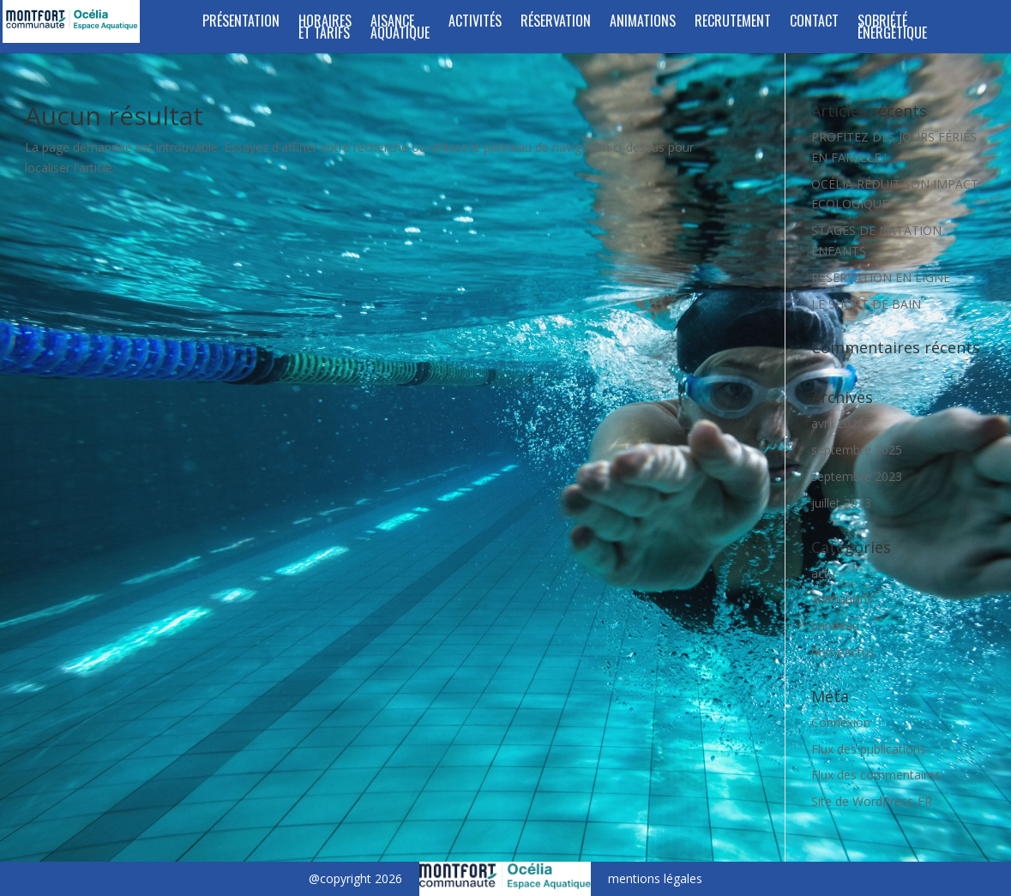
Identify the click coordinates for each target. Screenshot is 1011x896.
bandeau (835, 625)
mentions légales (655, 878)
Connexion (840, 722)
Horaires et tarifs (325, 29)
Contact (814, 23)
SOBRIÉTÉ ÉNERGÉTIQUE (892, 29)
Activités (475, 23)
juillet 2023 (841, 503)
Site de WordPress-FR (871, 801)
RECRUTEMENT (733, 23)
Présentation (241, 23)
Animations (643, 23)
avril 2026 (837, 423)
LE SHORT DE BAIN (866, 304)
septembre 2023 (856, 476)
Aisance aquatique (400, 29)
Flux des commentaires (876, 775)
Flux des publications (868, 749)
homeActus (843, 652)
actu (823, 573)
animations (842, 599)
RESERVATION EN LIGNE (880, 277)
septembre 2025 (856, 450)
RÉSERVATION (556, 23)
